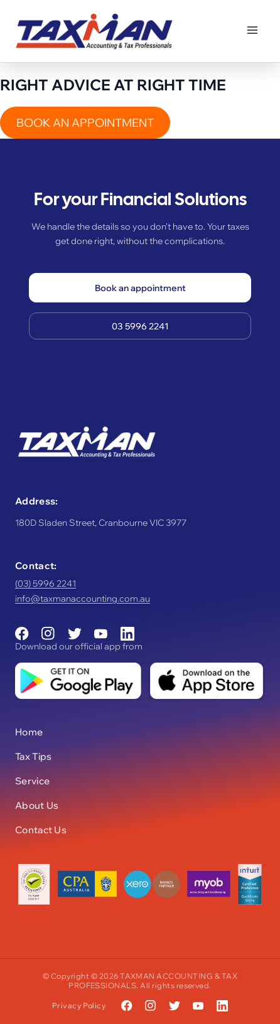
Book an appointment (140, 288)
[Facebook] (22, 634)
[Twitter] (75, 634)
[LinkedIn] (127, 634)
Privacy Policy (79, 1005)
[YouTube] (101, 634)
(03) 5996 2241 (45, 583)
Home (29, 732)
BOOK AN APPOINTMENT (85, 122)
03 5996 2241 (140, 326)
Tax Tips (33, 756)
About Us (36, 805)
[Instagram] (48, 634)
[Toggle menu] (252, 31)
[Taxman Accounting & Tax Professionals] (94, 31)
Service (32, 781)
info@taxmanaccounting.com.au (82, 598)
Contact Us (41, 830)
